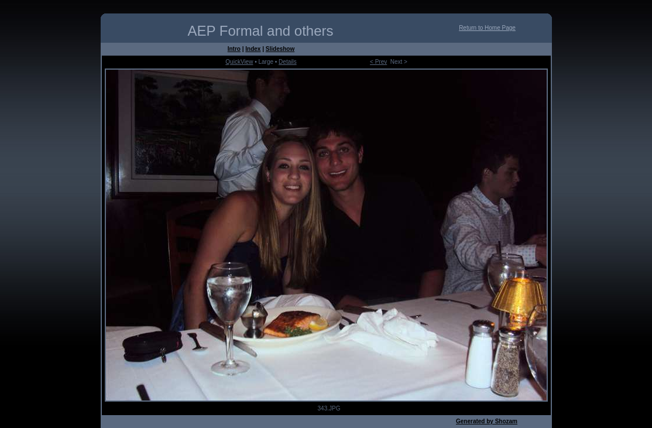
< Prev (378, 62)
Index (252, 49)
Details (288, 62)
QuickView (239, 62)
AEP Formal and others (260, 31)
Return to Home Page (487, 28)
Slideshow (280, 49)
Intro (234, 49)
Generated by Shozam (486, 421)
